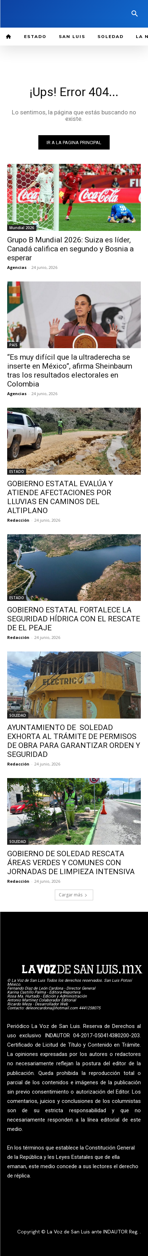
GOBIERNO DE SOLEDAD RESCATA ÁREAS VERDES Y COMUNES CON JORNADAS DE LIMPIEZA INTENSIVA (71, 862)
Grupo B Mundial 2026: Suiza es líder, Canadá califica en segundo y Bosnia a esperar (70, 249)
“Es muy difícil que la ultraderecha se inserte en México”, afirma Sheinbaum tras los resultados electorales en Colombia (69, 370)
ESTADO (16, 471)
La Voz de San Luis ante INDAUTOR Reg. (93, 1231)
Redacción (18, 520)
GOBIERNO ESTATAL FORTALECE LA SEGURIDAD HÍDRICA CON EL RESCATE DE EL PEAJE (73, 619)
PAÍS (13, 344)
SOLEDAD (17, 715)
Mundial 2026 (21, 227)
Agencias (17, 267)
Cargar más (73, 895)
